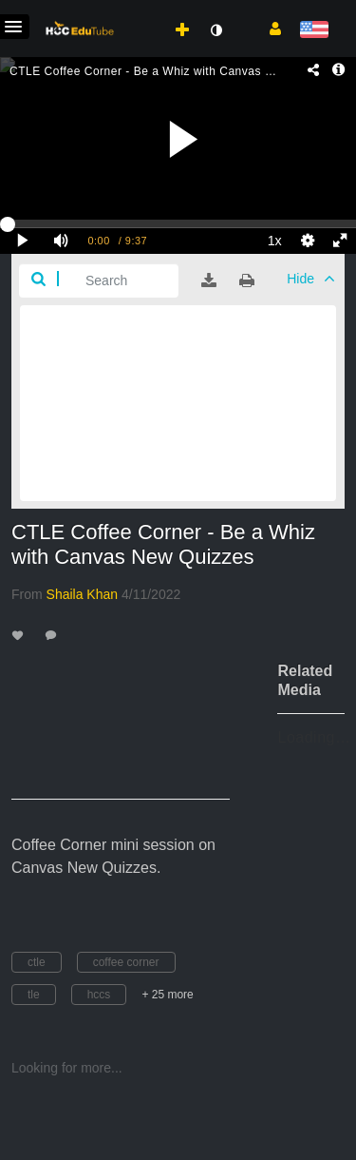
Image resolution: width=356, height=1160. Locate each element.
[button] (268, 28)
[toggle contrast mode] (215, 30)
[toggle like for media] (20, 635)
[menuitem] (140, 10)
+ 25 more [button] (167, 994)
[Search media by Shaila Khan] (83, 594)
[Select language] (314, 30)
